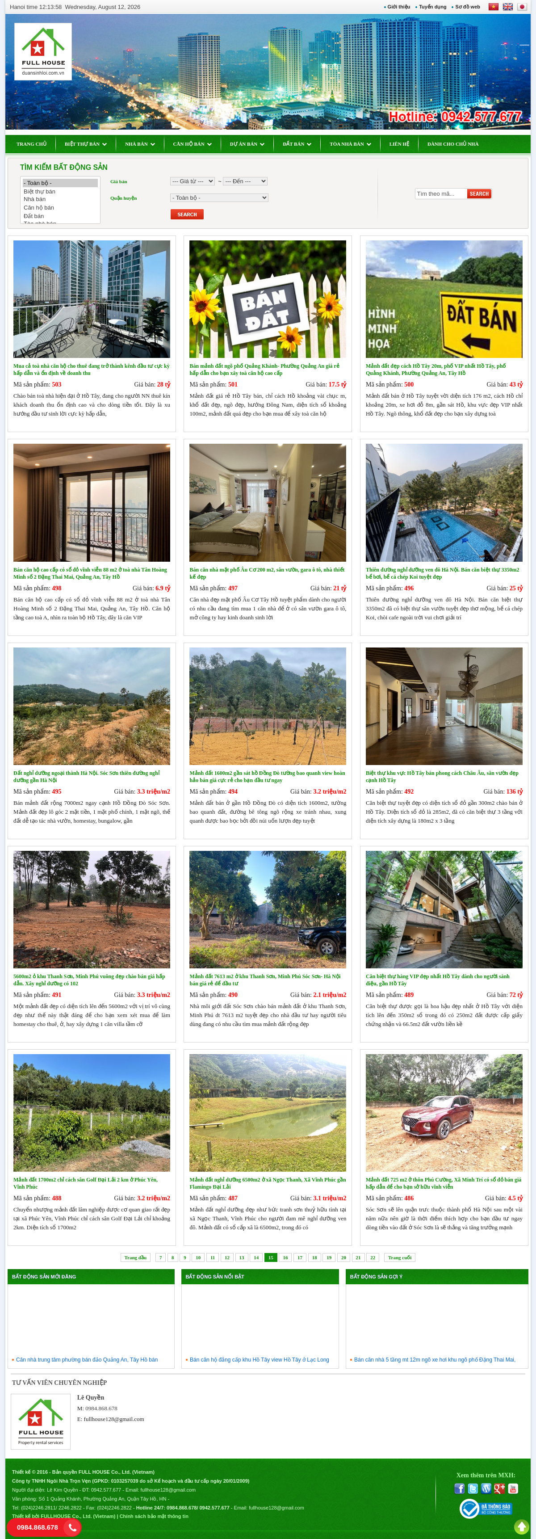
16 (285, 1257)
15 (270, 1257)
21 (358, 1257)
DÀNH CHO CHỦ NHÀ (453, 144)
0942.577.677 (106, 1490)
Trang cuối (399, 1257)
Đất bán (60, 216)
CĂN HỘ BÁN (192, 144)
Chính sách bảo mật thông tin (154, 1516)
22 (372, 1257)
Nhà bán (60, 199)
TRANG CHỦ (31, 144)
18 (314, 1257)
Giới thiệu (399, 6)
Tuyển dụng (433, 6)
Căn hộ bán (60, 207)
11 (212, 1257)
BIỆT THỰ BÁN (86, 144)
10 (198, 1257)
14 (256, 1257)
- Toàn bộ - (60, 183)
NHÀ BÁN (140, 144)
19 (329, 1257)
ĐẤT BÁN (297, 144)
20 (343, 1257)
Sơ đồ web (467, 6)
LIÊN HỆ (399, 144)
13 (241, 1257)
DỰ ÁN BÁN (247, 144)
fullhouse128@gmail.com (114, 1419)
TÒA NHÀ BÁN (350, 144)
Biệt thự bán (60, 191)
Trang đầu (136, 1257)
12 (227, 1257)
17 (299, 1257)
